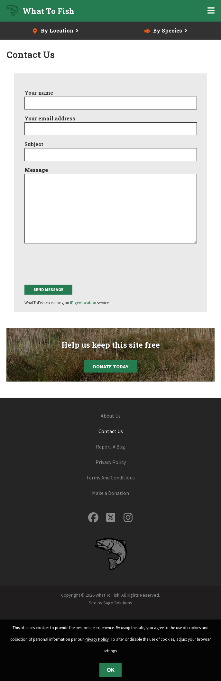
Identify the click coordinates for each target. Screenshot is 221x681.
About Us (111, 415)
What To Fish (49, 11)
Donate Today (110, 366)
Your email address (49, 118)
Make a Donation (110, 493)
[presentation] (73, 263)
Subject (33, 144)
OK (111, 670)
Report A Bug (110, 446)
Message (36, 169)
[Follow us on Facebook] (93, 517)
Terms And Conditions (110, 477)
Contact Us (110, 431)
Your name (38, 92)
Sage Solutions (117, 603)
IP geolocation (83, 303)
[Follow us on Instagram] (128, 517)
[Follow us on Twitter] (110, 517)
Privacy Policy (111, 462)
